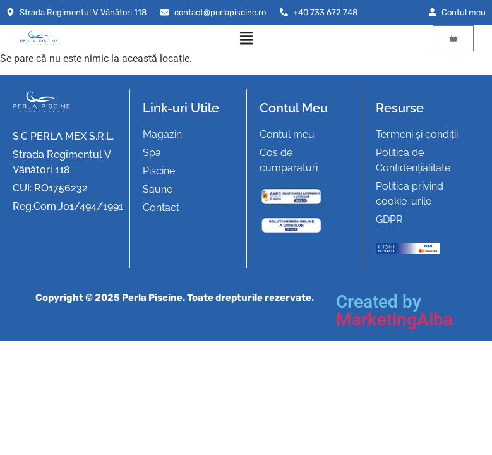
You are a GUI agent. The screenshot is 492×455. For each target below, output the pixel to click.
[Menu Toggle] (246, 38)
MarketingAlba (394, 319)
